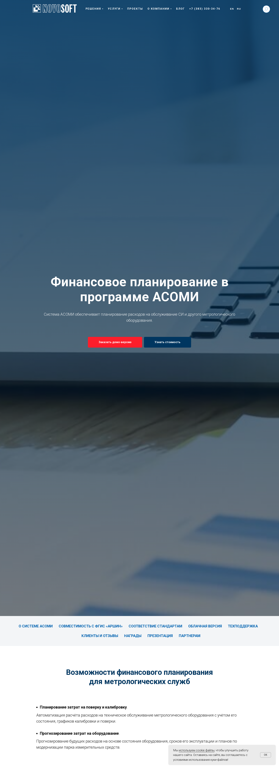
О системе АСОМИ (36, 626)
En (232, 8)
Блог (180, 8)
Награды (132, 636)
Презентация (160, 636)
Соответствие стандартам (155, 626)
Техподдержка (243, 626)
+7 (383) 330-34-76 (204, 8)
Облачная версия (205, 626)
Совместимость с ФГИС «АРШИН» (91, 626)
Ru (239, 8)
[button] (115, 342)
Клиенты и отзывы (99, 636)
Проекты (135, 8)
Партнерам (189, 636)
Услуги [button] (114, 8)
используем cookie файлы (196, 750)
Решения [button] (93, 8)
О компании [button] (158, 8)
